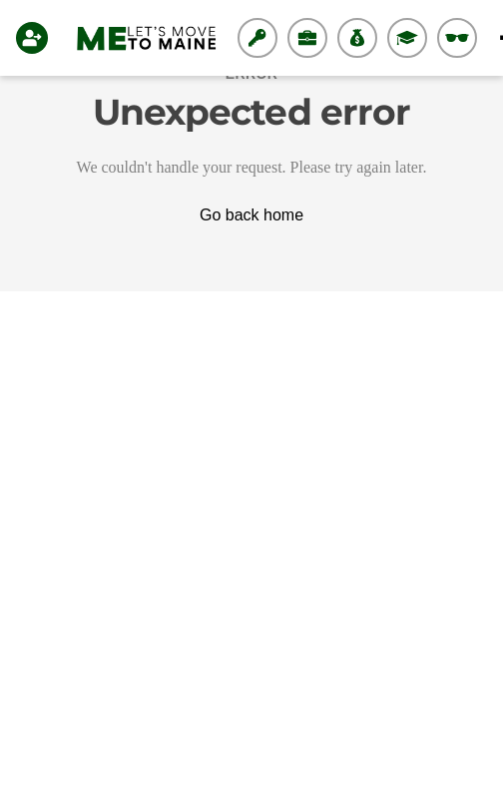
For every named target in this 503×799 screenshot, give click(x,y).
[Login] (36, 38)
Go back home (251, 214)
